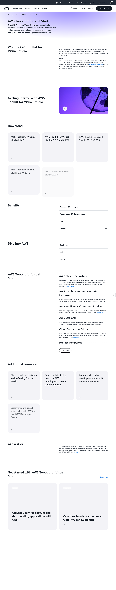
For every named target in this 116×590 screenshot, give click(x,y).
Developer (11, 15)
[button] (17, 8)
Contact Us (76, 446)
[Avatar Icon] (111, 2)
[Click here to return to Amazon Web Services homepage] (6, 9)
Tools (18, 15)
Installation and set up (96, 64)
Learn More (100, 312)
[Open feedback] (114, 295)
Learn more (76, 337)
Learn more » (70, 286)
